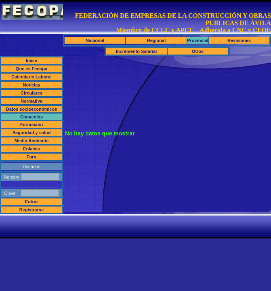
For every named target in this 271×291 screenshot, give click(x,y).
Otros (198, 51)
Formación (31, 124)
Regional (156, 40)
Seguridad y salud (32, 132)
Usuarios (31, 166)
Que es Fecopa (31, 68)
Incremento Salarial (136, 51)
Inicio (32, 60)
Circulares (31, 93)
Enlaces (31, 148)
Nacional (95, 40)
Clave (31, 193)
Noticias (31, 84)
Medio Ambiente (32, 140)
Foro (31, 156)
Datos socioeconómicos (31, 109)
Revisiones (239, 40)
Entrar (31, 201)
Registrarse (31, 209)
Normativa (31, 101)
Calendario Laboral (31, 76)
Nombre (31, 177)
